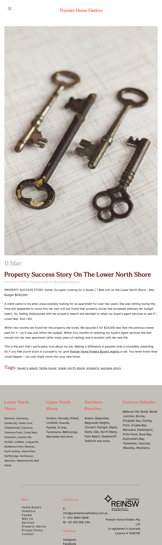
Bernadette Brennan (66, 281)
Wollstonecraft (25, 460)
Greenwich (10, 437)
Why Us (27, 518)
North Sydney (12, 451)
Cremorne (26, 427)
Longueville (31, 441)
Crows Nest (30, 432)
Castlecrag (10, 423)
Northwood (26, 455)
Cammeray (22, 418)
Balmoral (9, 418)
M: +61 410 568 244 (76, 522)
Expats (27, 515)
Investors (28, 511)
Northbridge (11, 455)
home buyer (48, 368)
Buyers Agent (39, 281)
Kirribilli (8, 441)
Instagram (69, 539)
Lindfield (19, 441)
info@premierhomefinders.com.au (85, 513)
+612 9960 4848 (77, 517)
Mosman (29, 446)
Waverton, (10, 460)
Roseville (64, 422)
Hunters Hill (24, 437)
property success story (104, 368)
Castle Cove (25, 423)
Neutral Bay (28, 451)
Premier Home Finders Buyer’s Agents (94, 351)
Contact (28, 534)
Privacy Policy (32, 530)
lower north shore (71, 368)
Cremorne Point (13, 432)
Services (28, 522)
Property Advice (34, 526)
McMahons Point (13, 446)
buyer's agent (27, 368)
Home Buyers (31, 507)
